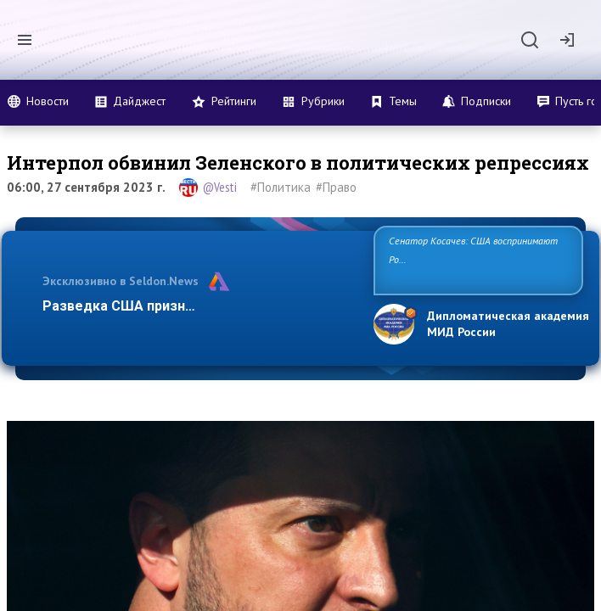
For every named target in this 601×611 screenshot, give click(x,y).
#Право (336, 187)
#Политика (280, 187)
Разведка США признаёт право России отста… (198, 306)
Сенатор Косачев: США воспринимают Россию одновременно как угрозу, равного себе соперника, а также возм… (476, 259)
